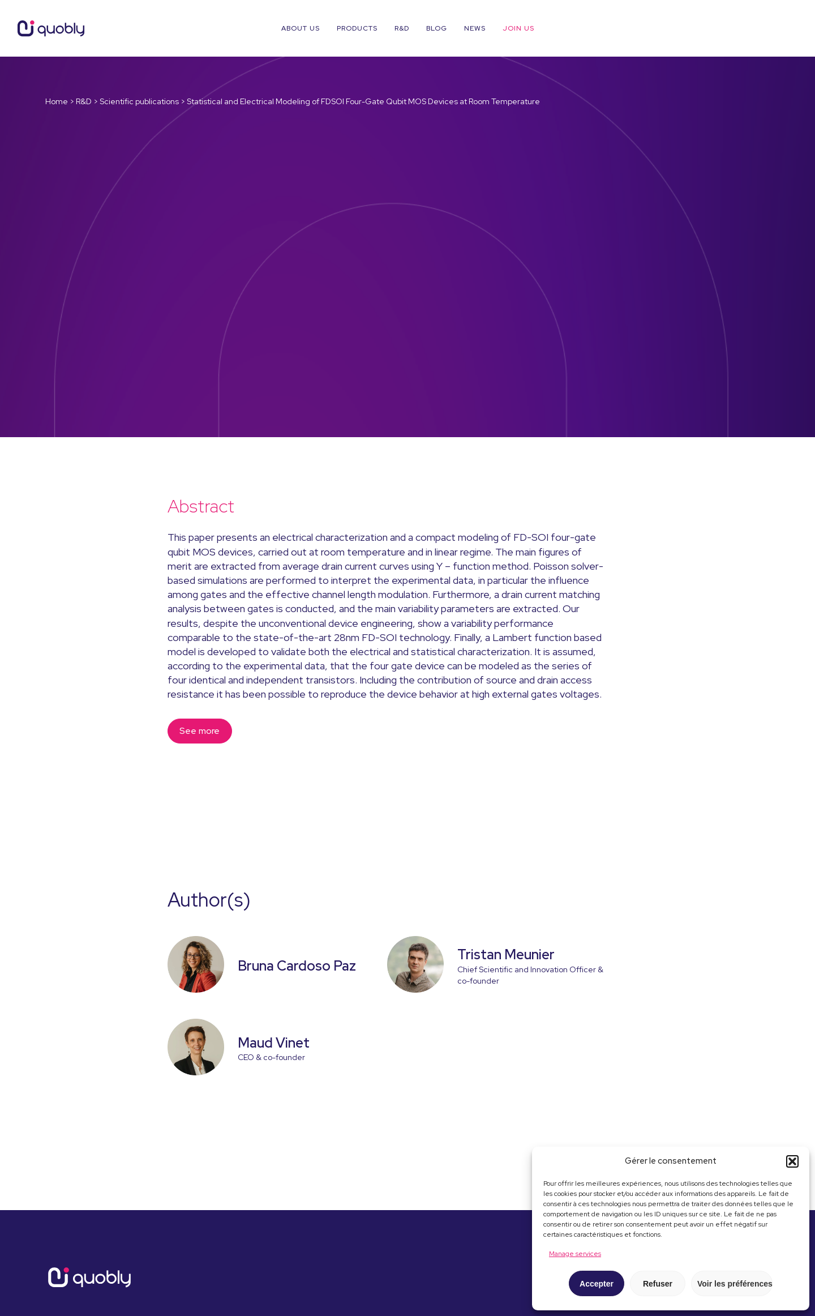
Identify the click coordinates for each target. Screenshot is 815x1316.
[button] (792, 1161)
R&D (401, 28)
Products (357, 28)
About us (300, 28)
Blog (436, 28)
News (475, 28)
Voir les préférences (735, 1283)
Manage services (575, 1253)
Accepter (597, 1283)
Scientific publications (139, 101)
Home (56, 101)
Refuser (657, 1283)
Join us (518, 28)
